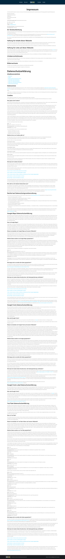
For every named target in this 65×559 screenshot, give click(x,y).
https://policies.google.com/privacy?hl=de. (14, 550)
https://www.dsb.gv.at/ (10, 211)
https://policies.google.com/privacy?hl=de (45, 302)
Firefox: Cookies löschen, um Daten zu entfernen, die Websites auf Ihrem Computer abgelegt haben (23, 174)
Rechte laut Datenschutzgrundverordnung (14, 78)
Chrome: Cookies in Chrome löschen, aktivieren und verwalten (17, 170)
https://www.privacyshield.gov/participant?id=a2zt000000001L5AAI (28, 301)
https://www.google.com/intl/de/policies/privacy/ (15, 382)
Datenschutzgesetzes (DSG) (35, 195)
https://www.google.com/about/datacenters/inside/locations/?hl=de (18, 266)
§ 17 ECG (53, 49)
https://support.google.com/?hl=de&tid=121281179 (45, 371)
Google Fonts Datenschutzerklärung (13, 81)
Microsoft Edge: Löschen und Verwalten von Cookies (15, 177)
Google (53, 393)
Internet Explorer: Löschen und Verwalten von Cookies (15, 543)
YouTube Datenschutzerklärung (13, 83)
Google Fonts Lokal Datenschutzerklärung (14, 82)
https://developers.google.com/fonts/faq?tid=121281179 (16, 377)
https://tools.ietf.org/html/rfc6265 (50, 189)
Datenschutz (10, 76)
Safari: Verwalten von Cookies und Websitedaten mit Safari (16, 172)
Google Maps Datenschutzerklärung (13, 79)
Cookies (9, 77)
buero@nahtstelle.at (13, 24)
